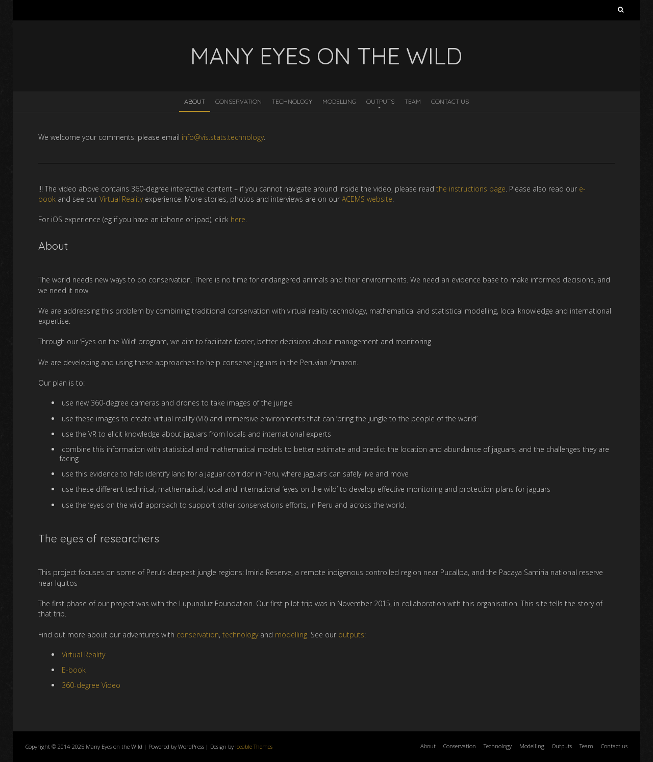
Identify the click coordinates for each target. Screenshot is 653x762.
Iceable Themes (253, 746)
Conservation (238, 101)
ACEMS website (367, 199)
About (194, 101)
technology (240, 634)
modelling (291, 634)
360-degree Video (91, 685)
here (238, 219)
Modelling (339, 101)
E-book (74, 670)
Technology (292, 101)
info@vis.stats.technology (223, 137)
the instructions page (471, 189)
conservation (198, 634)
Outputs (380, 101)
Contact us (450, 101)
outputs (351, 634)
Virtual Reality (121, 199)
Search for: (620, 11)
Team (413, 101)
